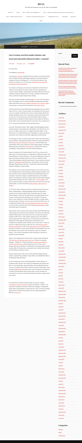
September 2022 (62, 219)
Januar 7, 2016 (22, 71)
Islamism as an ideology (28, 150)
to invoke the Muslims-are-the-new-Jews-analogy (36, 210)
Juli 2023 (60, 201)
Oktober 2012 (61, 405)
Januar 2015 (61, 371)
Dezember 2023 (62, 189)
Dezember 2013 (62, 390)
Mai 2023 (60, 207)
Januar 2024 (61, 185)
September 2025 (62, 130)
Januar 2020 (61, 250)
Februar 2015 (61, 368)
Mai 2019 (60, 275)
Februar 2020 (61, 247)
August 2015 (61, 359)
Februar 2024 (61, 182)
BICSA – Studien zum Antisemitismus (30, 12)
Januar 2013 (61, 402)
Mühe (47, 111)
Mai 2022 (60, 226)
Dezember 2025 (62, 120)
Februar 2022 (61, 229)
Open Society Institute (39, 113)
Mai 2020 (60, 238)
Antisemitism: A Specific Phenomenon (18, 292)
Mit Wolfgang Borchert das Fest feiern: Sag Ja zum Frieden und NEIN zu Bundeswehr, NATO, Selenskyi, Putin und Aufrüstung (68, 76)
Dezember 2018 (62, 291)
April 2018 (60, 306)
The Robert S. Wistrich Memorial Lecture (35, 16)
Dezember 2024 (62, 154)
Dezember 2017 (62, 312)
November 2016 (62, 328)
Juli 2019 (60, 269)
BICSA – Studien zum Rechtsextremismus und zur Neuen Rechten (58, 12)
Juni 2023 (60, 204)
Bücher (60, 432)
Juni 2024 (60, 170)
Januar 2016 (61, 347)
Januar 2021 (61, 232)
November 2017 (62, 316)
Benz (20, 277)
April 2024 (60, 176)
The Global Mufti (40, 187)
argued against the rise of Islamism (37, 234)
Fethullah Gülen (18, 169)
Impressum (73, 16)
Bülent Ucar (34, 107)
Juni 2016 (60, 337)
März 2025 (60, 145)
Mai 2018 (60, 303)
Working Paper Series (53, 16)
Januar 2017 (61, 325)
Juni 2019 (60, 272)
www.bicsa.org (17, 300)
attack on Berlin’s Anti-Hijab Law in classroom (34, 111)
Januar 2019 (61, 288)
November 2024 (62, 158)
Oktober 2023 (61, 192)
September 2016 (62, 334)
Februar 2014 (61, 387)
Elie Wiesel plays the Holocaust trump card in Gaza (21, 247)
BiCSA (41, 4)
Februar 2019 (61, 285)
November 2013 (62, 393)
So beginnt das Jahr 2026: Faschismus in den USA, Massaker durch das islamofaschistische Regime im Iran (67, 70)
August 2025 (61, 133)
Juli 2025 (60, 136)
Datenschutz (65, 16)
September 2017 (62, 322)
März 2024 (60, 179)
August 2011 (61, 415)
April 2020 (60, 241)
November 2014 (62, 378)
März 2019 (60, 281)
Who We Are (10, 12)
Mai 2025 (60, 142)
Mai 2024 (60, 173)
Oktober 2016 (61, 331)
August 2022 (61, 223)
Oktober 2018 (61, 297)
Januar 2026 (61, 117)
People (41, 20)
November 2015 (62, 353)
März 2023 (60, 213)
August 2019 (61, 266)
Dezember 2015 (62, 350)
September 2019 (62, 263)
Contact (18, 12)
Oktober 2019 (61, 260)
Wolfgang (17, 277)
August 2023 (61, 198)
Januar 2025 (61, 151)
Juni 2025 (60, 139)
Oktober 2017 (61, 319)
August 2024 (61, 164)
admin (13, 71)
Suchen (60, 53)
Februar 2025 (61, 148)
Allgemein (32, 71)
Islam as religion (17, 150)
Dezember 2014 (62, 374)
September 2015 (62, 356)
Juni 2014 (60, 381)
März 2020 (60, 244)
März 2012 (60, 409)
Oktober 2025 (61, 127)
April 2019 (60, 278)
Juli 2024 (60, 167)
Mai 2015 (60, 365)
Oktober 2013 (61, 396)
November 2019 (62, 257)
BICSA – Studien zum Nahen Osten (14, 16)
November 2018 (62, 294)
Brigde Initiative (29, 154)
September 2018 (62, 300)
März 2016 (60, 343)
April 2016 (60, 340)
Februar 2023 (61, 216)
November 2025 (62, 123)
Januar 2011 (61, 418)
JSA (48, 274)
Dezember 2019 (62, 254)
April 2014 (60, 384)
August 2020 (61, 235)
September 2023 (62, 195)
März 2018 (60, 309)
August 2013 (61, 399)
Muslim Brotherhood (40, 212)
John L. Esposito (18, 83)
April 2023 (60, 210)
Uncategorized (61, 435)
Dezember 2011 (62, 412)
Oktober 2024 (61, 161)
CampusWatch (21, 80)
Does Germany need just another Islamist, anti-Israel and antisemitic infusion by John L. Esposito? (27, 60)
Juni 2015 (60, 362)
